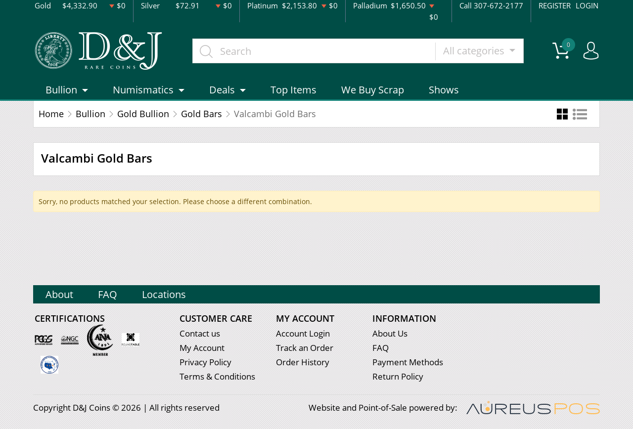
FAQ (107, 294)
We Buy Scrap (372, 89)
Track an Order (304, 347)
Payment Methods (407, 362)
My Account (202, 347)
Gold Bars (201, 114)
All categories (475, 50)
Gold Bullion (143, 114)
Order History (302, 362)
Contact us (200, 333)
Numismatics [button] (143, 89)
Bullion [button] (61, 89)
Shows (444, 89)
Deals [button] (222, 89)
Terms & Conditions (217, 376)
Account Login (303, 333)
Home (51, 114)
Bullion (90, 114)
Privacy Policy (205, 362)
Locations (164, 294)
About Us (389, 333)
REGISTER (555, 5)
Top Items (293, 89)
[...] (314, 51)
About (59, 294)
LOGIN (587, 5)
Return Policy (397, 376)
